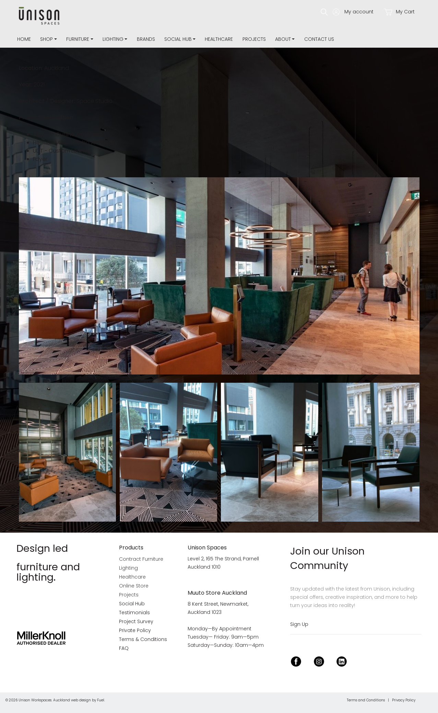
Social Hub (178, 39)
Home (24, 39)
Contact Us (319, 39)
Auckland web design (72, 700)
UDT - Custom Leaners (62, 151)
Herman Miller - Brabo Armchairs (75, 142)
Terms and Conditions (366, 700)
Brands (146, 39)
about (283, 39)
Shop (46, 39)
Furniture (77, 39)
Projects (254, 39)
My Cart (399, 11)
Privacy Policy (403, 700)
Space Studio (94, 101)
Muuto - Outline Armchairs (67, 134)
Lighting (113, 39)
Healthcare (219, 39)
